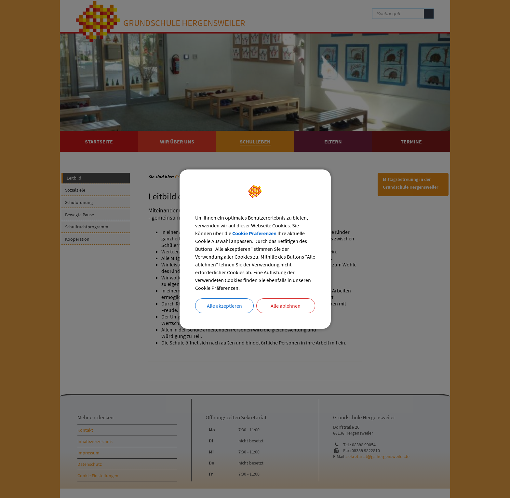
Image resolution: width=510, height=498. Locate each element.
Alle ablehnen (286, 306)
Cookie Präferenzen (254, 233)
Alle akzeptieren (224, 306)
